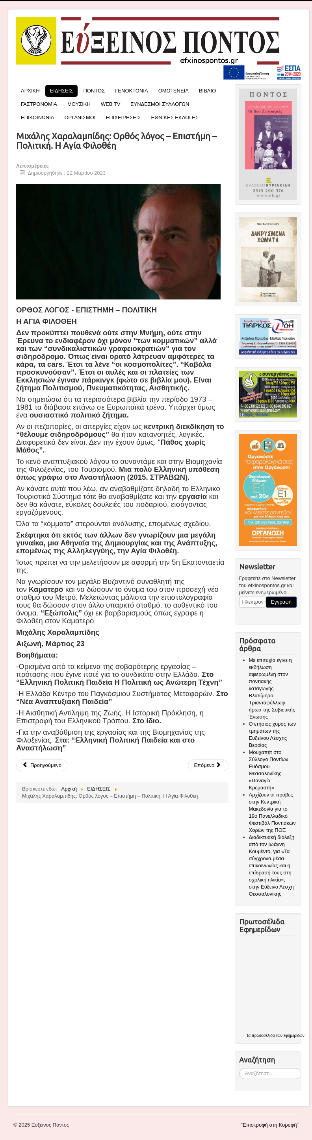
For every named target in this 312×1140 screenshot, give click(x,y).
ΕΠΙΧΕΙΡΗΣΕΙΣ (123, 117)
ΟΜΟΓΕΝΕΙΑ (173, 91)
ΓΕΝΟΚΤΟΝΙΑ (131, 91)
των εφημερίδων (290, 1035)
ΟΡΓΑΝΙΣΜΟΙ (79, 117)
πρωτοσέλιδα (263, 1035)
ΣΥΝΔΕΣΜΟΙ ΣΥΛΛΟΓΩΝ (160, 104)
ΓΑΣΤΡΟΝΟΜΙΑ (39, 104)
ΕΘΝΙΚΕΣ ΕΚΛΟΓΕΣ (175, 117)
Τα (249, 1035)
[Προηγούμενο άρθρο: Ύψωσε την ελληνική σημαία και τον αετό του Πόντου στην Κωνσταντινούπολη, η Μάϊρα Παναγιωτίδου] (41, 765)
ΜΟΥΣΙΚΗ (79, 104)
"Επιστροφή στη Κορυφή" (270, 1125)
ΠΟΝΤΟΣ (94, 91)
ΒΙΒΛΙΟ (207, 91)
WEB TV (111, 104)
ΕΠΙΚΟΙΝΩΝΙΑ (37, 117)
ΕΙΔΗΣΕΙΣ (61, 91)
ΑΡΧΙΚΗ (30, 91)
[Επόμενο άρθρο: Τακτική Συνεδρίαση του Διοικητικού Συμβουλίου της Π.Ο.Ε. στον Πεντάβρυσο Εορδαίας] (208, 765)
